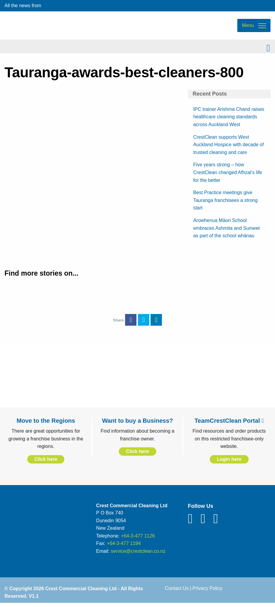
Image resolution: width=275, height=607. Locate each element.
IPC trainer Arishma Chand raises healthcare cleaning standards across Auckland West (228, 120)
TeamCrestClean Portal (229, 424)
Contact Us (177, 591)
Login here (229, 462)
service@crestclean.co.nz (138, 554)
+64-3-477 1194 (124, 546)
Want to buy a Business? (137, 424)
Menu (248, 27)
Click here (45, 462)
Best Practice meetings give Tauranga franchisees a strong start (225, 203)
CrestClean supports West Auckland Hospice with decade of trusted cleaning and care (228, 148)
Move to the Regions (45, 424)
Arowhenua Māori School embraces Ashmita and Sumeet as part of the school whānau (226, 231)
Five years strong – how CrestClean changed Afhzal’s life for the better (227, 176)
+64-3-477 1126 (138, 539)
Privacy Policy (207, 591)
